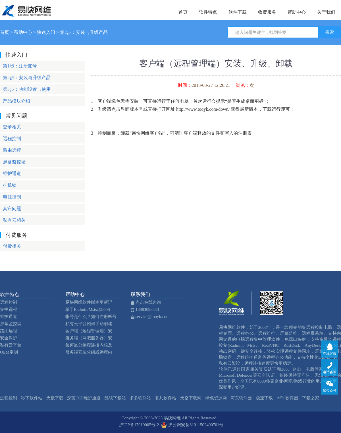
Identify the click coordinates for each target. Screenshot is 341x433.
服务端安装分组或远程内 (88, 352)
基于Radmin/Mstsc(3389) (87, 309)
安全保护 (8, 338)
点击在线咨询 (147, 302)
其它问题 (12, 208)
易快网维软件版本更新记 (88, 302)
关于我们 (326, 12)
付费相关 (12, 246)
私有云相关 (14, 220)
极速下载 (264, 398)
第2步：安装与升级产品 (84, 32)
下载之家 (310, 398)
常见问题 (16, 116)
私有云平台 (10, 345)
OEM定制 (9, 352)
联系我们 (142, 294)
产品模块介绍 (16, 100)
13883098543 (146, 309)
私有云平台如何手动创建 (88, 323)
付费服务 (16, 235)
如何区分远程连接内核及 (88, 345)
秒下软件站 (31, 398)
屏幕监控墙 (14, 161)
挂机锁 (9, 185)
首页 (183, 12)
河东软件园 (241, 398)
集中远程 (8, 309)
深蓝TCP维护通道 (84, 398)
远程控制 (12, 138)
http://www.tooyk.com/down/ (203, 109)
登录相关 (12, 126)
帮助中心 (297, 12)
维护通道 (12, 173)
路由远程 (12, 150)
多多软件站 (140, 398)
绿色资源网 (216, 398)
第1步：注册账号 (20, 65)
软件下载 (237, 12)
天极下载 (54, 398)
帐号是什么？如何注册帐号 (91, 316)
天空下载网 (190, 398)
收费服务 (267, 12)
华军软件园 (287, 398)
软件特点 (208, 12)
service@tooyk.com (151, 316)
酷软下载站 (115, 398)
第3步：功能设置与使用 (27, 89)
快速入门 (46, 32)
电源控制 (12, 196)
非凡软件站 (165, 398)
